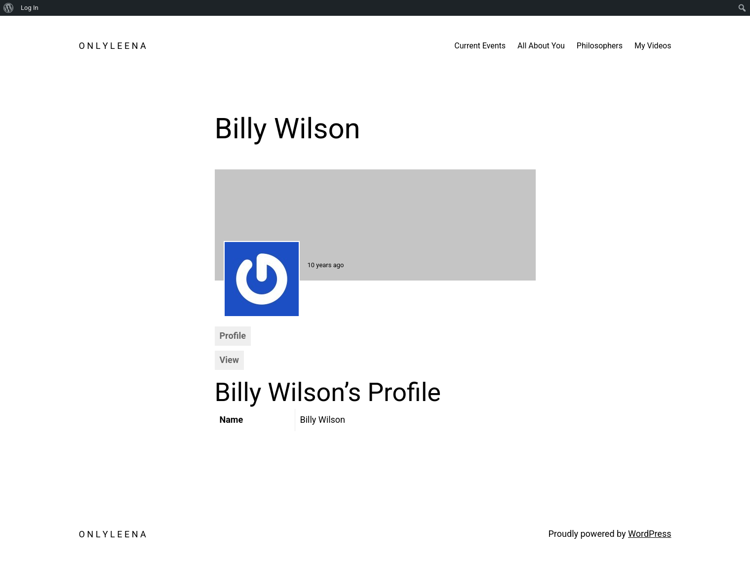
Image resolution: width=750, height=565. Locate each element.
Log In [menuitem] (30, 7)
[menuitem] (8, 8)
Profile (233, 335)
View (229, 360)
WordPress (649, 533)
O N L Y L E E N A (112, 45)
